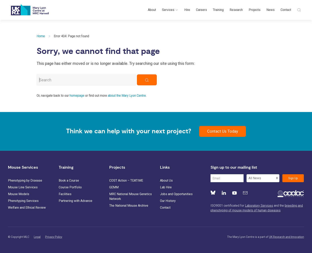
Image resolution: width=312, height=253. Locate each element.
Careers (201, 10)
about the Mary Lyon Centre (127, 95)
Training (218, 10)
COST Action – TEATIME (126, 180)
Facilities (65, 194)
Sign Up (293, 178)
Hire (187, 10)
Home (41, 36)
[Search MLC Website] (86, 79)
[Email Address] (227, 178)
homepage (77, 95)
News (270, 10)
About (152, 10)
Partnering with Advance (75, 201)
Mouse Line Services (23, 187)
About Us (166, 180)
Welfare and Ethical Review (27, 207)
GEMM (114, 187)
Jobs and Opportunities (176, 194)
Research (236, 10)
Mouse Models (18, 194)
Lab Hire (166, 187)
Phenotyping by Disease (25, 180)
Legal (37, 236)
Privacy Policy (53, 236)
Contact (286, 10)
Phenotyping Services (23, 201)
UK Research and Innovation (286, 236)
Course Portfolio (70, 187)
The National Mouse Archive (128, 205)
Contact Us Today (222, 131)
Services (170, 10)
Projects (254, 10)
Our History (168, 201)
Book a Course (69, 180)
